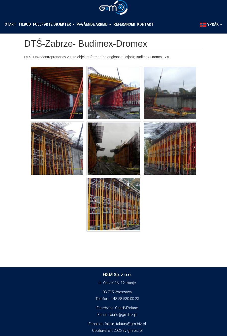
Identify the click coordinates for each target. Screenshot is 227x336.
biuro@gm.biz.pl (123, 314)
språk (211, 24)
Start (10, 24)
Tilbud (24, 24)
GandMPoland (126, 308)
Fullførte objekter (54, 24)
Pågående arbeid (94, 24)
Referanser (124, 24)
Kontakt (145, 24)
